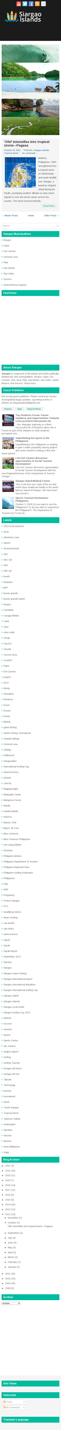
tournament (9, 1096)
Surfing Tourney (12, 1063)
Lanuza (7, 783)
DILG (6, 682)
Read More (49, 206)
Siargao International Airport (18, 979)
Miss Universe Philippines (17, 839)
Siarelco (8, 962)
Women (7, 1141)
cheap (7, 638)
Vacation (8, 1130)
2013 (7, 1209)
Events (7, 710)
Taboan (7, 1079)
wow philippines (12, 1146)
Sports (7, 1035)
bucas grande (11, 593)
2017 (7, 1190)
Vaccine (8, 1135)
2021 (7, 1170)
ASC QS (8, 559)
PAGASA (28, 150)
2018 (7, 1185)
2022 (7, 1165)
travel (6, 1102)
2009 (7, 1283)
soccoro (8, 1023)
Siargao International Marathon (19, 984)
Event (6, 705)
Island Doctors (11, 772)
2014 (7, 1204)
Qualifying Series (12, 912)
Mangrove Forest (12, 800)
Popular (8, 409)
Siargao (8, 967)
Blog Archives (34, 409)
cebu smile (9, 632)
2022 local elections (14, 526)
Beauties (8, 582)
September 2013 (12, 956)
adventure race (11, 537)
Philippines (9, 878)
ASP (6, 565)
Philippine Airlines (13, 856)
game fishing (10, 727)
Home (31, 215)
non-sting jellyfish (12, 844)
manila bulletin (11, 811)
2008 (7, 1288)
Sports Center (11, 1040)
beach (7, 576)
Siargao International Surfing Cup (21, 990)
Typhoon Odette (12, 1119)
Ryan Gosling (11, 917)
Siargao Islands (41, 150)
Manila (7, 805)
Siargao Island (11, 995)
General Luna (11, 257)
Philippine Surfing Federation (18, 872)
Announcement (11, 548)
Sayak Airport (10, 951)
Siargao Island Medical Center (32, 481)
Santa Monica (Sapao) (15, 285)
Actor (6, 531)
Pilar (6, 262)
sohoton (8, 1029)
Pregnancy (9, 895)
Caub (6, 621)
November (13, 1217)
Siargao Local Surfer (14, 1007)
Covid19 (8, 660)
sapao (7, 940)
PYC (6, 906)
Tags (19, 409)
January (12, 1267)
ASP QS (8, 571)
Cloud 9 (8, 643)
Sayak (7, 945)
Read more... (31, 383)
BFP (6, 587)
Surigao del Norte (13, 1068)
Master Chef (10, 822)
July (10, 1238)
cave (6, 626)
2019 (7, 1180)
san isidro (9, 928)
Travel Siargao (11, 1107)
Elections (8, 699)
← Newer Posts (10, 215)
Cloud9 (7, 649)
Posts (8, 1402)
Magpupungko (11, 789)
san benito (9, 923)
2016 (7, 1195)
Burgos (7, 240)
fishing (7, 721)
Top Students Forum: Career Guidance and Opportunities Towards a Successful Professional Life (37, 418)
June (10, 1242)
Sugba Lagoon (11, 1051)
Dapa (6, 245)
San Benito (9, 268)
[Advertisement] (30, 1338)
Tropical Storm (11, 153)
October (12, 1222)
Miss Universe (11, 833)
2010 (7, 1278)
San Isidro (9, 273)
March (11, 1257)
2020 (7, 1175)
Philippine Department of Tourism (21, 861)
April (10, 1252)
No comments (29, 153)
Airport (7, 543)
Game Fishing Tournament (17, 733)
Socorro (8, 279)
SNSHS (7, 1018)
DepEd (7, 677)
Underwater (10, 1124)
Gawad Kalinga (11, 738)
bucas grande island (14, 599)
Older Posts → (51, 215)
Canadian (9, 610)
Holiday (7, 749)
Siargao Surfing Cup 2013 (17, 1012)
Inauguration (10, 761)
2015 (7, 1199)
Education (9, 694)
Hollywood (9, 755)
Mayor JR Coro (11, 828)
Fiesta (7, 716)
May (10, 1247)
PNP (6, 889)
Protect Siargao (12, 900)
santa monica (10, 934)
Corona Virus (10, 654)
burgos (7, 604)
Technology (9, 1085)
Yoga (6, 1152)
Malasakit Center (12, 794)
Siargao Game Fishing (15, 973)
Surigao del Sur (12, 1074)
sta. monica (9, 1046)
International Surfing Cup (16, 766)
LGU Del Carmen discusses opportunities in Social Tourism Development (33, 461)
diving (7, 688)
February (12, 1262)
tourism (7, 1091)
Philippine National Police (16, 867)
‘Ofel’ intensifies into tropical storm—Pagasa (26, 143)
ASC (6, 554)
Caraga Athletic (11, 615)
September (13, 1233)
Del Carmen (10, 251)
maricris (8, 816)
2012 (7, 1214)
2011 (7, 1273)
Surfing (7, 1057)
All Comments (12, 1407)
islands (7, 777)
